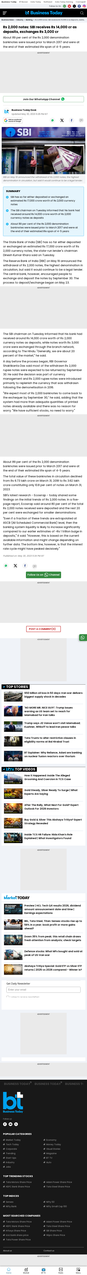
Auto (48, 1162)
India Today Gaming (64, 2)
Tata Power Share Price (18, 1239)
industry (19, 20)
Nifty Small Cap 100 (56, 1206)
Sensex (9, 1201)
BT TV (49, 1157)
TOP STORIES (17, 687)
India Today (36, 2)
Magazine (51, 1153)
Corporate (11, 1148)
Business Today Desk (24, 110)
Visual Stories (53, 1148)
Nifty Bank (11, 1206)
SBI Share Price (54, 1230)
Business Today (9, 2)
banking (29, 20)
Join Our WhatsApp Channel (43, 99)
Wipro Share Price (55, 1235)
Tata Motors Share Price (19, 1182)
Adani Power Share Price (59, 1182)
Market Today (13, 1139)
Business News (8, 20)
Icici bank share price (17, 1235)
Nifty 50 (50, 1201)
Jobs (8, 1166)
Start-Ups (11, 1157)
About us (7, 1250)
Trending (10, 1153)
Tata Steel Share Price (58, 1186)
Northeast (48, 2)
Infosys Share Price (16, 1230)
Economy (51, 1139)
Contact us (49, 1250)
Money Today (53, 1144)
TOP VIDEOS (20, 769)
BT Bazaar (23, 2)
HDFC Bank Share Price (18, 1186)
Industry (10, 1162)
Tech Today (12, 1144)
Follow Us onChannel (43, 575)
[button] (78, 1271)
